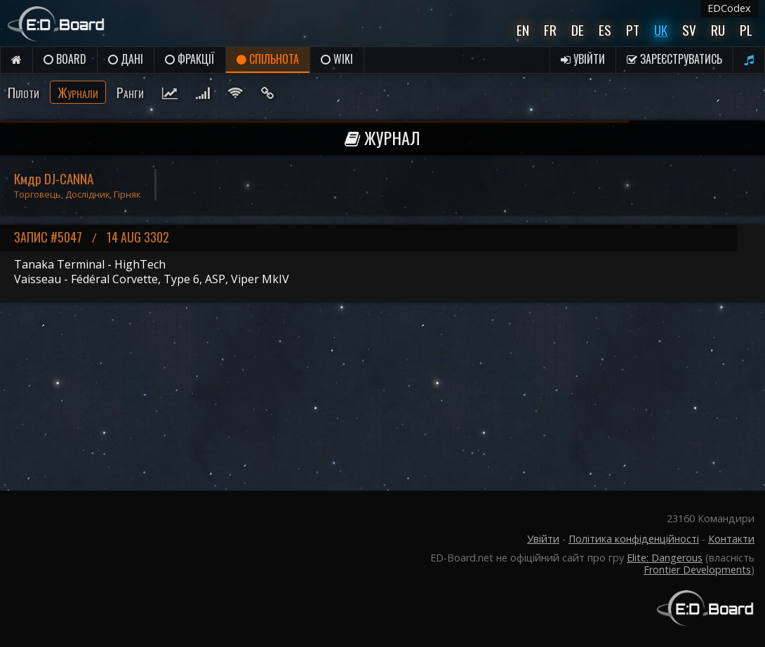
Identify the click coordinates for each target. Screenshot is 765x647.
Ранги (130, 92)
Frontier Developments (697, 569)
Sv (689, 30)
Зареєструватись (674, 58)
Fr (550, 30)
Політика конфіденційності (633, 538)
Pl (746, 30)
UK (660, 30)
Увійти (583, 58)
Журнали (78, 92)
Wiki (337, 58)
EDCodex (729, 8)
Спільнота (268, 58)
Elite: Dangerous (665, 557)
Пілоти (23, 92)
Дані (125, 58)
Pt (632, 30)
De (577, 30)
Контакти (731, 538)
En (523, 30)
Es (605, 30)
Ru (718, 30)
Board (65, 58)
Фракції (190, 58)
